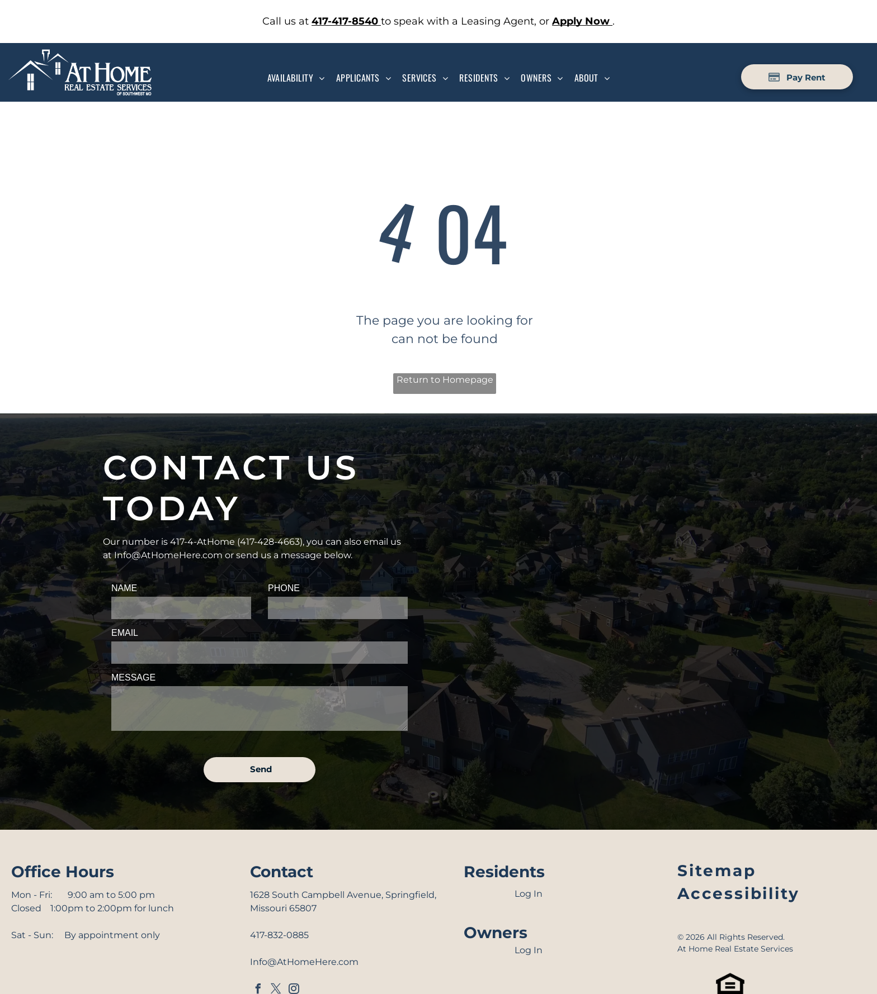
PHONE (284, 588)
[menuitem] (296, 77)
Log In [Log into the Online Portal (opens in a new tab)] (529, 893)
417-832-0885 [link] (279, 935)
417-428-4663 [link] (270, 541)
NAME (124, 588)
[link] (346, 21)
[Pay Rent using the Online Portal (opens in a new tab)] (797, 76)
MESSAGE (133, 677)
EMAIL (124, 633)
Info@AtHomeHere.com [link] (168, 555)
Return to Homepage (445, 379)
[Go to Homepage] (80, 55)
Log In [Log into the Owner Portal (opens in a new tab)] (529, 950)
